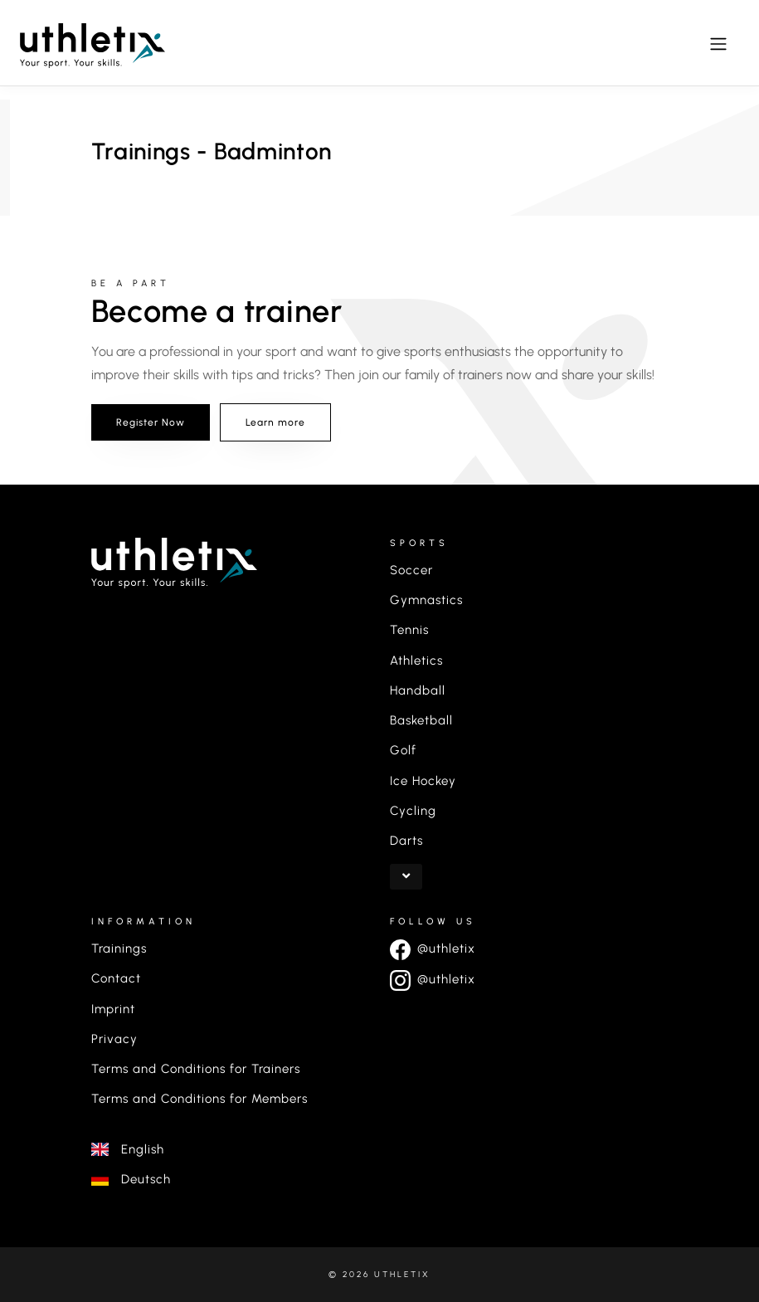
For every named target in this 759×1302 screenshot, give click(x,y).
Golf (403, 750)
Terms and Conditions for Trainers (195, 1068)
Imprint (113, 1009)
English (127, 1149)
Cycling (413, 810)
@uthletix (432, 948)
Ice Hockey (423, 780)
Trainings (119, 948)
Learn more (275, 422)
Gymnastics (426, 599)
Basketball (421, 720)
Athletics (416, 660)
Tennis (409, 629)
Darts (406, 840)
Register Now (150, 422)
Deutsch (131, 1179)
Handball (417, 690)
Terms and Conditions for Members (199, 1098)
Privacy (114, 1038)
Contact (116, 978)
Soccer (411, 570)
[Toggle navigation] (718, 44)
